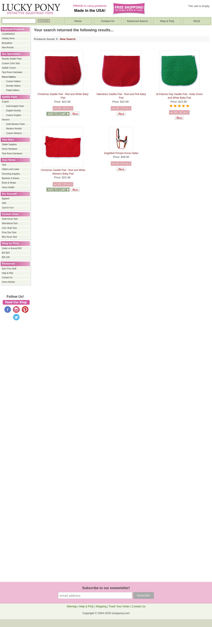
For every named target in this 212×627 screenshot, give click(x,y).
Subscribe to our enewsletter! (106, 588)
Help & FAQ (167, 21)
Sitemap (72, 606)
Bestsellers (7, 43)
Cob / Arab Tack (9, 228)
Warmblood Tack (10, 223)
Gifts (4, 203)
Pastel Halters (12, 90)
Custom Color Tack (11, 63)
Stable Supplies (9, 144)
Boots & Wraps (9, 183)
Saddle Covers (9, 68)
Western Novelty (14, 128)
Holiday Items (8, 38)
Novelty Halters (13, 86)
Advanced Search (137, 21)
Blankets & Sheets (10, 178)
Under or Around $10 (12, 248)
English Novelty (13, 110)
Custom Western (14, 133)
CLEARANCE (8, 34)
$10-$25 (6, 253)
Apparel (5, 198)
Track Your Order (119, 606)
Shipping (101, 606)
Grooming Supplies (11, 174)
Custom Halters (13, 81)
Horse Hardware (9, 149)
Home (77, 21)
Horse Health (8, 187)
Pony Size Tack (9, 232)
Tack (4, 165)
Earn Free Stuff (9, 268)
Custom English (13, 115)
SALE (196, 21)
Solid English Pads (15, 106)
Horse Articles (8, 282)
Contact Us (107, 21)
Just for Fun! (8, 208)
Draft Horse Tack (10, 219)
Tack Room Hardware (12, 72)
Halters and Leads (10, 169)
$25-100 (6, 257)
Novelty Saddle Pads (12, 59)
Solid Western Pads (15, 124)
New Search (68, 39)
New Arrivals (8, 47)
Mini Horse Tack (9, 237)
